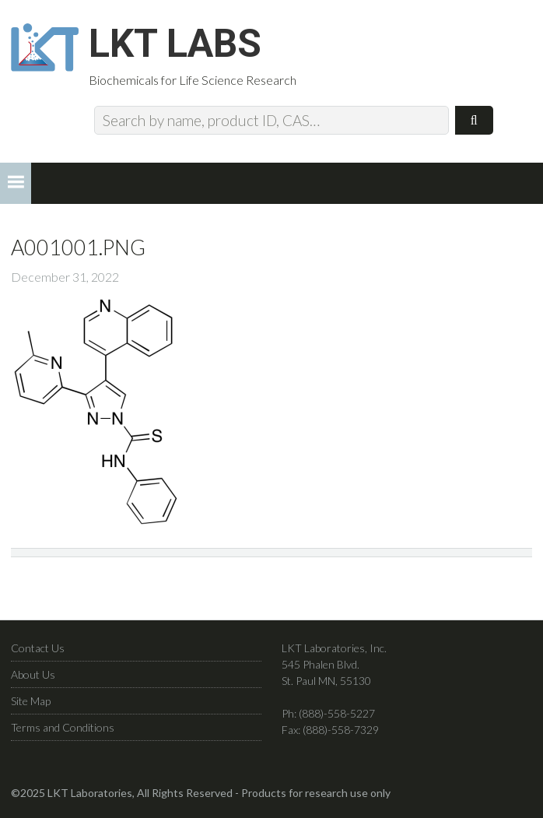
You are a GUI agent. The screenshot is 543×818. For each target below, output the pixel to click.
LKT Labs (175, 43)
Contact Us (38, 648)
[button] (15, 183)
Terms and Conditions (62, 727)
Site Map (31, 700)
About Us (33, 674)
